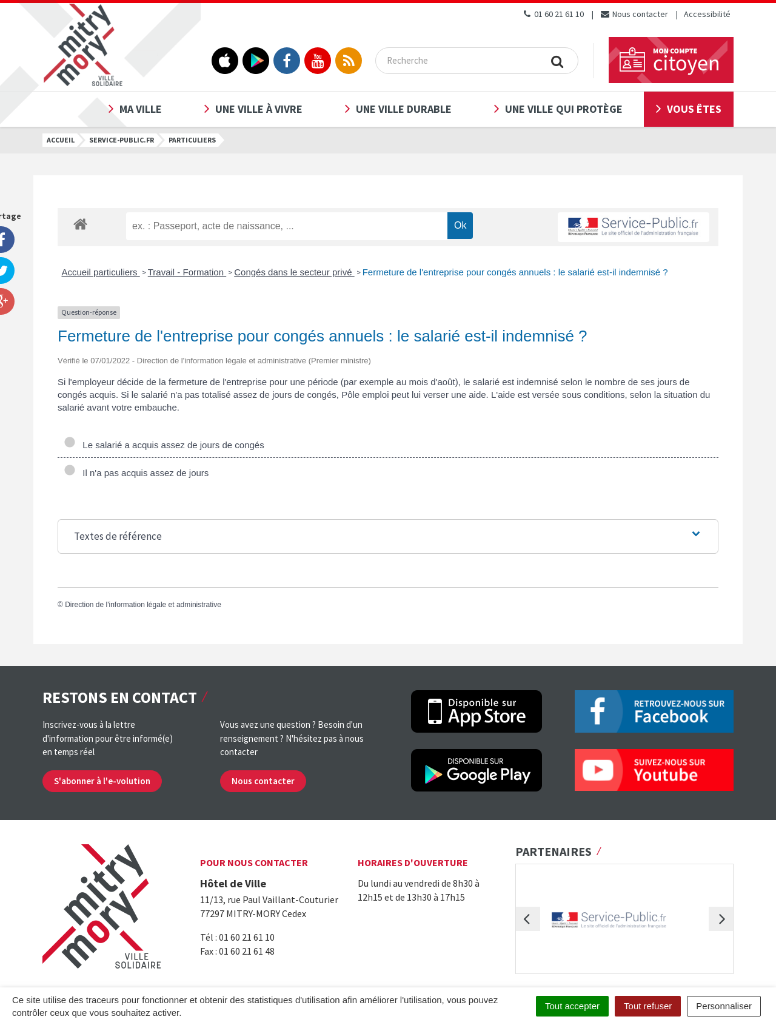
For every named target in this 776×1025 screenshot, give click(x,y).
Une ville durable (404, 109)
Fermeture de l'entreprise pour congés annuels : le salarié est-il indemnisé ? (515, 272)
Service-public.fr (121, 139)
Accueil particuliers (101, 272)
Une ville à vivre (259, 109)
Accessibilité (707, 13)
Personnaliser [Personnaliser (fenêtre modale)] (724, 1006)
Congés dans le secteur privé (294, 272)
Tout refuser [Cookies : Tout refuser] (648, 1006)
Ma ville (140, 109)
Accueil (61, 139)
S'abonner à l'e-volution (102, 781)
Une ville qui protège (564, 109)
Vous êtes (694, 109)
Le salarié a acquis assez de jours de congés (164, 445)
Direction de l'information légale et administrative (143, 604)
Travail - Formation (187, 272)
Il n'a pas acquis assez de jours (136, 473)
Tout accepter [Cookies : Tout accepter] (572, 1006)
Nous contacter (634, 13)
